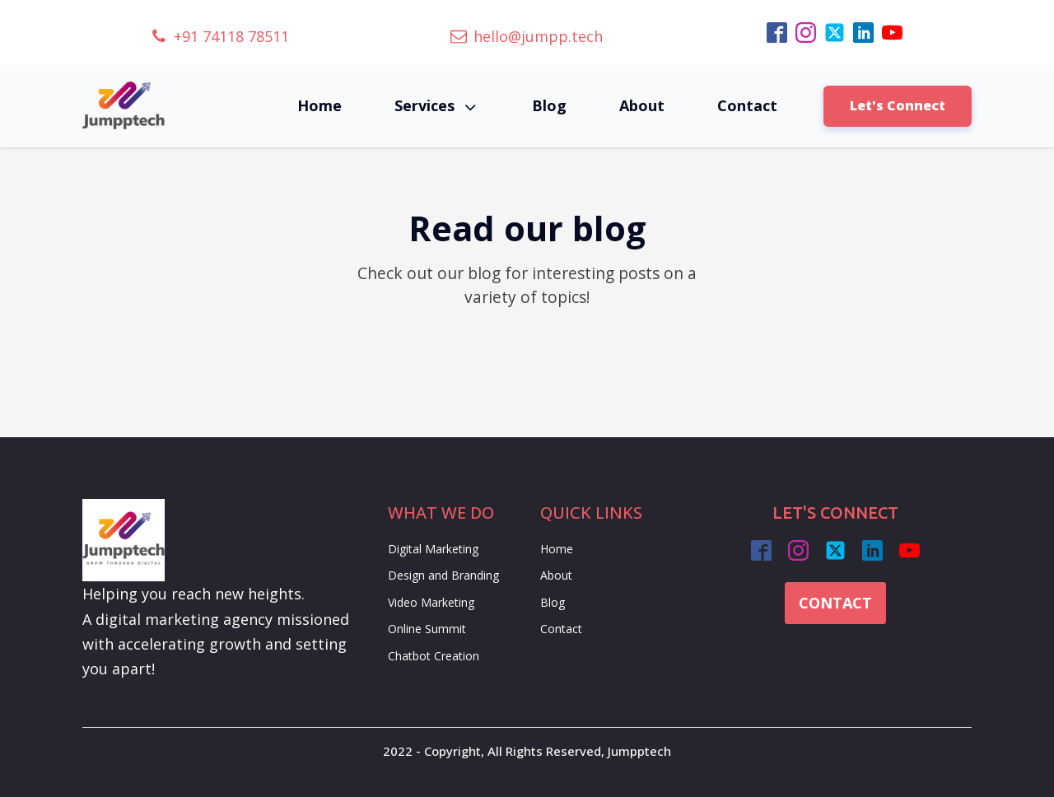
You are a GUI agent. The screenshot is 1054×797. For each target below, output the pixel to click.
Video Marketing (431, 602)
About (642, 105)
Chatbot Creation (433, 656)
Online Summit (427, 628)
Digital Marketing (433, 549)
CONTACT (835, 603)
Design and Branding (443, 575)
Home (319, 105)
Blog (549, 105)
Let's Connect (897, 105)
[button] (220, 37)
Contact (747, 105)
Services (436, 106)
